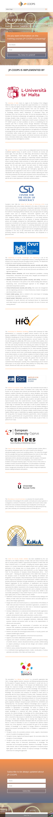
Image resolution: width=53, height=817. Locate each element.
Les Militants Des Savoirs (22, 679)
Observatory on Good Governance (16, 499)
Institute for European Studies (16, 387)
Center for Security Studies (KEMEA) (18, 559)
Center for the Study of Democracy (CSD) (32, 204)
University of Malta (13, 103)
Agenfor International (13, 150)
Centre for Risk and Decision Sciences (17, 448)
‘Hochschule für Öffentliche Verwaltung (18, 331)
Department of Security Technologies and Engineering (23, 257)
